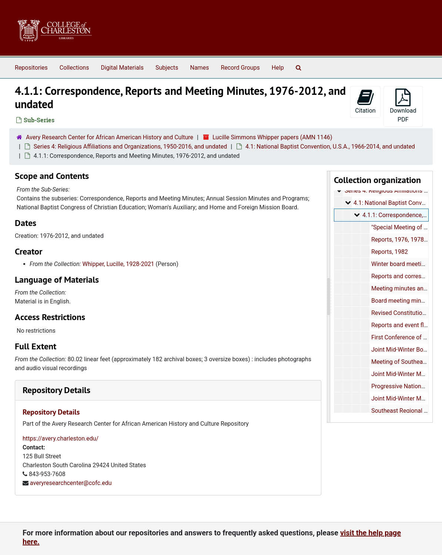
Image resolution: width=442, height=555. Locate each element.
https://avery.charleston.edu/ (60, 438)
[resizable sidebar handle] (328, 296)
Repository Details (56, 390)
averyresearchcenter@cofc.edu (71, 482)
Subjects (166, 67)
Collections (74, 67)
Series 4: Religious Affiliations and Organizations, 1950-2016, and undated (130, 146)
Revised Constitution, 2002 (406, 312)
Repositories (31, 67)
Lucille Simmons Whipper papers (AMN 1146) (272, 137)
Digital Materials (122, 67)
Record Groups (240, 67)
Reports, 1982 (389, 251)
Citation (365, 101)
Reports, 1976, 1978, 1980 (405, 239)
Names (199, 67)
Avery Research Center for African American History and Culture (109, 137)
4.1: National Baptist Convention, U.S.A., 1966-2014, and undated (330, 146)
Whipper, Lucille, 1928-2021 (118, 263)
